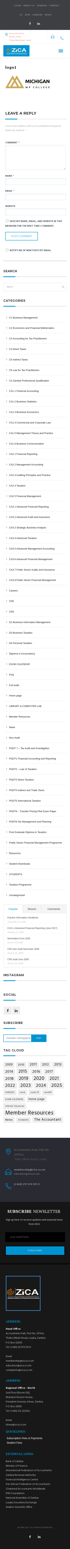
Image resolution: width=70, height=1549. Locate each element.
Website (10, 206)
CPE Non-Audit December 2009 (23, 949)
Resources (15, 853)
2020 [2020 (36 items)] (39, 1079)
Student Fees (14, 1442)
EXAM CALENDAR (19, 664)
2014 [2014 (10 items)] (9, 1072)
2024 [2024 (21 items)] (41, 1086)
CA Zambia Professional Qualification (29, 380)
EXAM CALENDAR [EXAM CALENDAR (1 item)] (14, 1099)
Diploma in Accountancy (22, 653)
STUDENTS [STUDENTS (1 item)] (23, 1120)
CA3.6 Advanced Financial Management (30, 559)
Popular (13, 909)
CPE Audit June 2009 (18, 959)
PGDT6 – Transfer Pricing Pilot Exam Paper (32, 811)
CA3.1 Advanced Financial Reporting (29, 506)
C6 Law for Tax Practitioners (24, 370)
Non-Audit (14, 737)
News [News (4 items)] (9, 1120)
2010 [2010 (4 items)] (21, 1065)
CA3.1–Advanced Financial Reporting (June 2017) (32, 928)
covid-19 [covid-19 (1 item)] (34, 1092)
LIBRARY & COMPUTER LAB (25, 706)
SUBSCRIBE (35, 1251)
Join (27, 15)
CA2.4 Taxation (17, 485)
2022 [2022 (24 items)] (10, 1086)
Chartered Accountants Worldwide (25, 1489)
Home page (15, 695)
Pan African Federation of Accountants (28, 1484)
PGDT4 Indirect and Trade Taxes (26, 790)
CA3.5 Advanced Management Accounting (32, 548)
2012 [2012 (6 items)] (45, 1064)
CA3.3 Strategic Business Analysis (27, 527)
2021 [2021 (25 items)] (54, 1079)
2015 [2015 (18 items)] (22, 1072)
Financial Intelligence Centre (22, 1480)
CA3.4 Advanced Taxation (23, 538)
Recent (32, 909)
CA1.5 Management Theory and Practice (31, 433)
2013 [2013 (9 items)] (58, 1064)
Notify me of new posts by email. (31, 250)
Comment (12, 143)
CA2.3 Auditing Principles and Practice (30, 475)
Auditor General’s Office (19, 1507)
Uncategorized (17, 895)
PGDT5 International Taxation (25, 800)
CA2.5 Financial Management (25, 496)
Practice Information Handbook (22, 917)
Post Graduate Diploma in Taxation (28, 832)
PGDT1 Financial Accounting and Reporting (32, 758)
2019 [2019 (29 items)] (23, 1079)
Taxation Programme (20, 884)
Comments (53, 909)
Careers (37, 15)
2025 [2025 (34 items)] (56, 1085)
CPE (11, 601)
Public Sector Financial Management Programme (35, 842)
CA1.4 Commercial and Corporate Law (30, 422)
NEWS (48, 15)
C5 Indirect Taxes (18, 359)
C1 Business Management (23, 317)
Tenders (42, 5)
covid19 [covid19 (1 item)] (48, 1092)
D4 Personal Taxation (20, 643)
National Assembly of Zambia (22, 1498)
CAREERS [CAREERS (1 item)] (10, 1092)
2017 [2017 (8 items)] (49, 1072)
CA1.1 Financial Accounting (24, 391)
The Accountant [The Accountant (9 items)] (47, 1120)
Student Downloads (19, 863)
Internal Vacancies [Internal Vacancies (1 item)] (14, 1106)
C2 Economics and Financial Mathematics (31, 328)
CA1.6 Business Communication (26, 443)
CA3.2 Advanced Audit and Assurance (29, 517)
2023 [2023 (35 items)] (25, 1085)
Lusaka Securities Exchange (21, 1502)
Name (9, 176)
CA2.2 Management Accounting (26, 464)
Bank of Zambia (14, 1461)
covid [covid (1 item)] (22, 1092)
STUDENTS (15, 874)
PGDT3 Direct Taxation (21, 779)
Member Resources (19, 716)
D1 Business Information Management (29, 622)
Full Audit (14, 685)
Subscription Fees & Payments (24, 1438)
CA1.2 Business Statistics (23, 401)
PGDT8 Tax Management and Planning (30, 821)
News (12, 727)
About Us (29, 5)
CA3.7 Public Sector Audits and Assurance (32, 569)
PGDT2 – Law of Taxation (23, 769)
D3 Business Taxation (20, 632)
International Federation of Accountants (29, 1470)
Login (17, 5)
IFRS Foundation (15, 1493)
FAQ (11, 674)
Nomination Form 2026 (18, 938)
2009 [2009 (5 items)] (9, 1064)
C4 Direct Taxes (17, 349)
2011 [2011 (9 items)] (33, 1064)
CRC (11, 611)
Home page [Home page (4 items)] (37, 1099)
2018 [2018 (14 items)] (9, 1079)
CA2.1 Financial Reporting (23, 454)
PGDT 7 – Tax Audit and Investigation (29, 748)
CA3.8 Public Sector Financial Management (32, 580)
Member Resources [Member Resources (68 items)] (29, 1113)
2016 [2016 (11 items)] (36, 1072)
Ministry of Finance (16, 1466)
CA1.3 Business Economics (24, 412)
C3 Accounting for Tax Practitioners (28, 338)
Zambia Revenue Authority (21, 1475)
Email (10, 191)
